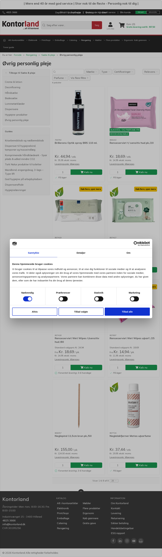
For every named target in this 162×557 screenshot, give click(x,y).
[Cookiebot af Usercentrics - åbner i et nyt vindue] (136, 243)
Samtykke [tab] (33, 252)
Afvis (35, 311)
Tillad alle (127, 311)
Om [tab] (128, 252)
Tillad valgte (81, 311)
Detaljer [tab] (81, 252)
